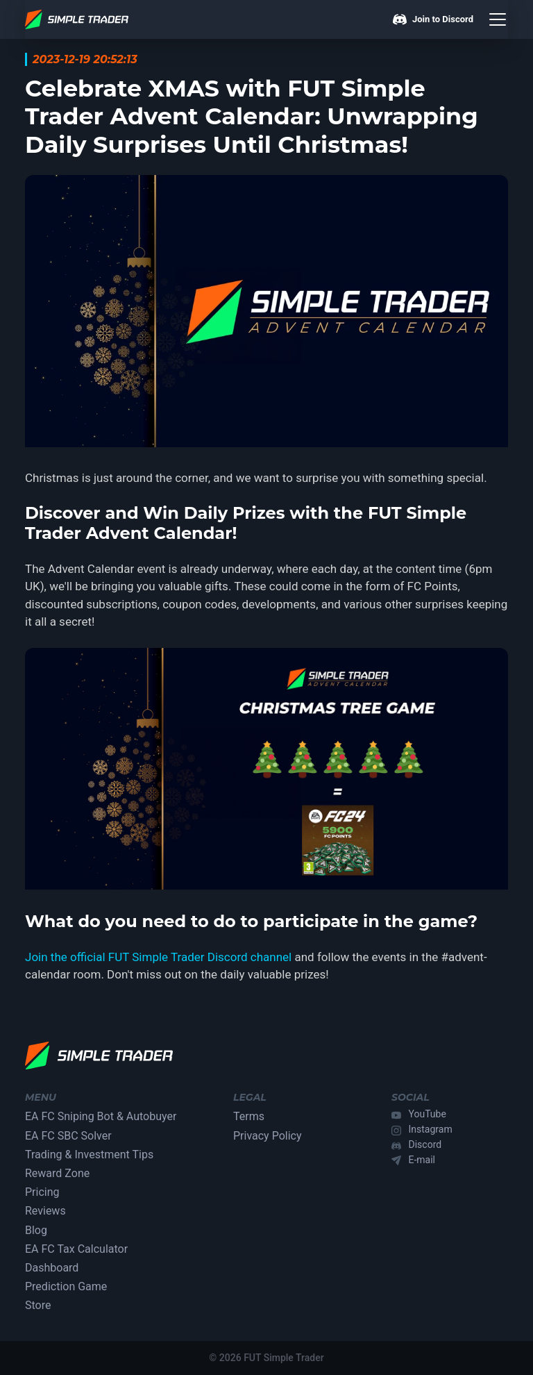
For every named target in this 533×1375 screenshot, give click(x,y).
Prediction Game (66, 1286)
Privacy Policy (267, 1135)
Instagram (430, 1129)
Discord (425, 1144)
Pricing (42, 1192)
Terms (248, 1116)
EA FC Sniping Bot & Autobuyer (100, 1116)
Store (38, 1305)
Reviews (45, 1210)
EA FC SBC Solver (68, 1135)
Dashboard (51, 1267)
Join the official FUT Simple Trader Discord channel (158, 957)
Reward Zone (57, 1173)
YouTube (427, 1113)
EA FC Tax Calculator (76, 1249)
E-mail (422, 1159)
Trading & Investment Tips (89, 1154)
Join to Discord (433, 19)
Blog (36, 1230)
